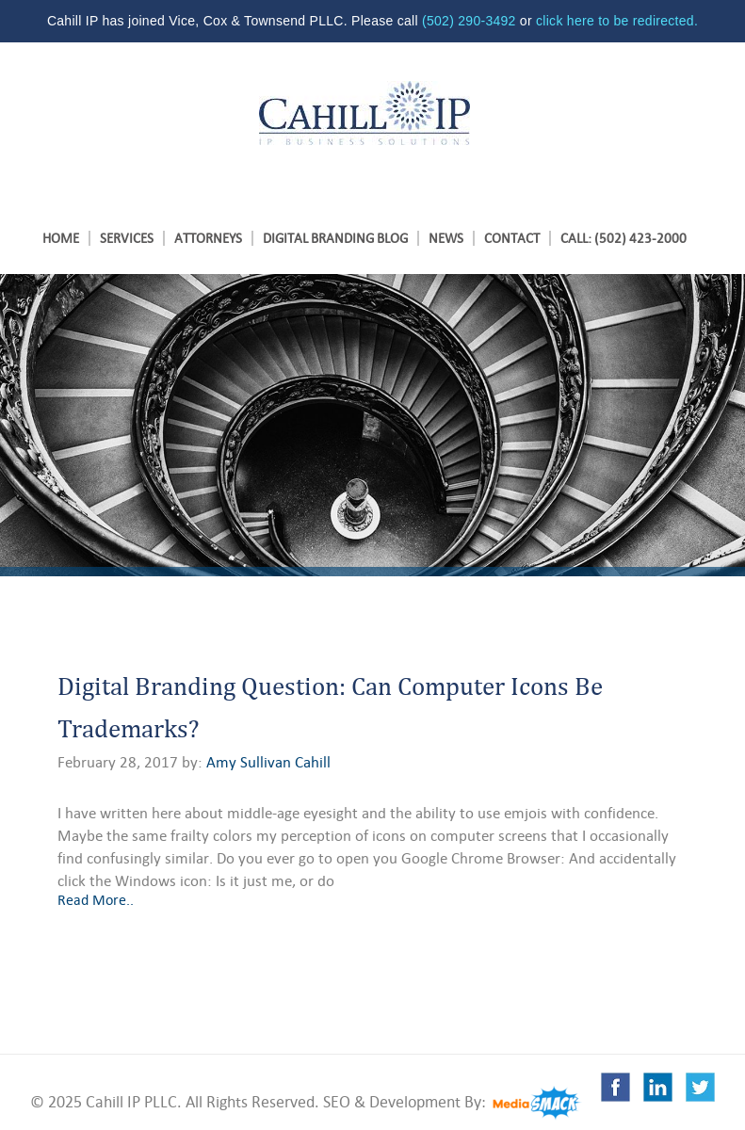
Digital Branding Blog (335, 238)
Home (60, 238)
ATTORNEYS (208, 238)
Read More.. (95, 900)
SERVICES (127, 238)
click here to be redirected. (617, 20)
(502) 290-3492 (469, 20)
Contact (512, 238)
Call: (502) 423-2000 (623, 238)
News (446, 238)
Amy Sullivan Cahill (268, 762)
